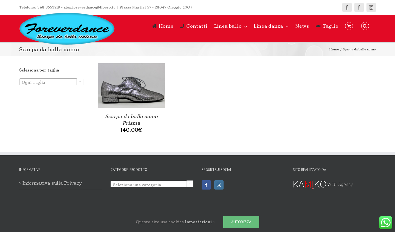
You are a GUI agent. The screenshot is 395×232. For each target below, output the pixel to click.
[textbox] (51, 82)
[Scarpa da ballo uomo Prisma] (131, 66)
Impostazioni (200, 222)
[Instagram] (219, 185)
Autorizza (241, 221)
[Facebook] (206, 185)
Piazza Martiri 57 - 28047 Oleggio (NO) (156, 7)
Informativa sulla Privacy (52, 183)
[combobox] (51, 82)
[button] (365, 26)
